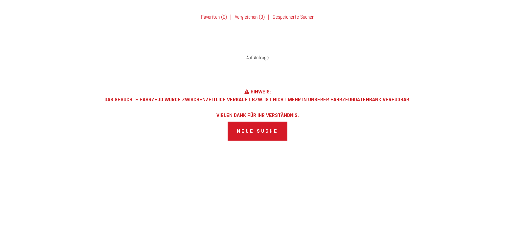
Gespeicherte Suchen (293, 16)
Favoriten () (214, 16)
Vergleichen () (250, 16)
